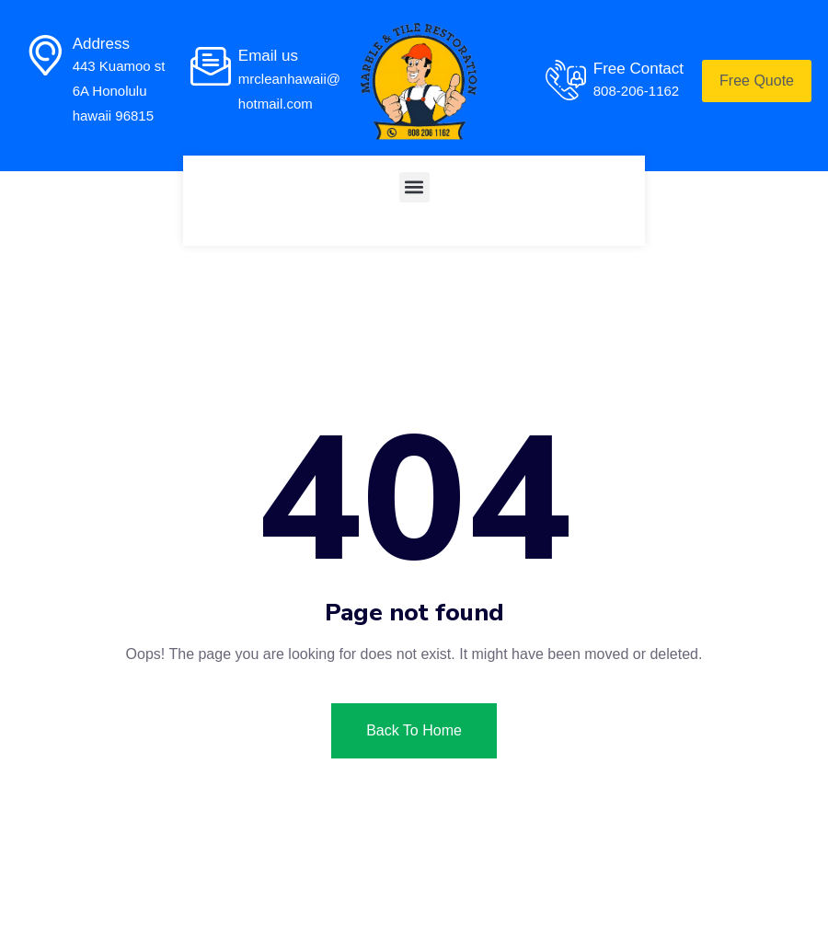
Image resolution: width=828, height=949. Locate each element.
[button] (414, 187)
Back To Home (414, 730)
